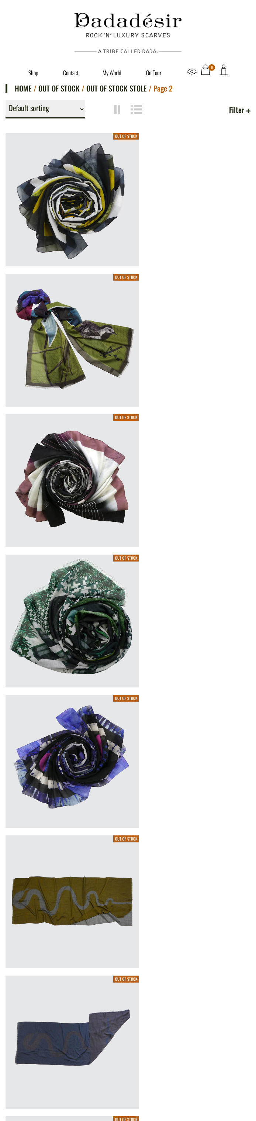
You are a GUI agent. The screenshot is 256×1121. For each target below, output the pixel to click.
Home (23, 88)
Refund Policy (29, 1060)
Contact (70, 72)
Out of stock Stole (116, 88)
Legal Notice (27, 1030)
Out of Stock (59, 88)
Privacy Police (29, 1040)
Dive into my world (36, 1008)
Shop (33, 72)
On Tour (154, 72)
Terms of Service (33, 1050)
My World (112, 72)
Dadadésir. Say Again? (40, 998)
